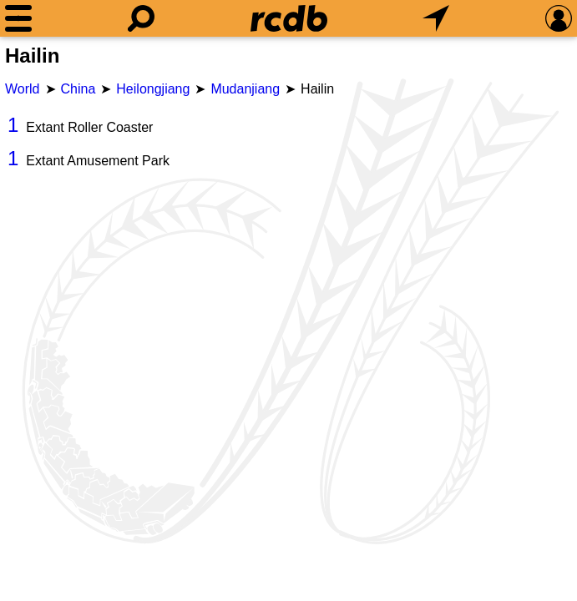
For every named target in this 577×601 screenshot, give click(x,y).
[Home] (289, 18)
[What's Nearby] (436, 18)
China (78, 89)
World (22, 89)
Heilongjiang (153, 89)
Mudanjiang (245, 89)
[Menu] (18, 18)
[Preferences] (558, 18)
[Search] (141, 18)
